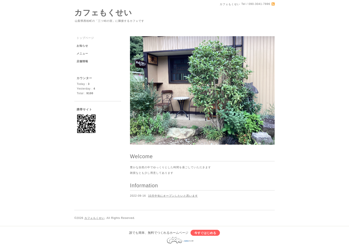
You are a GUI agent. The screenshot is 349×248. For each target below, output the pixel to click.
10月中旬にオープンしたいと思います (173, 195)
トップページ (85, 38)
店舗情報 (82, 61)
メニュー (82, 53)
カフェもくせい (103, 12)
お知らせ (82, 45)
